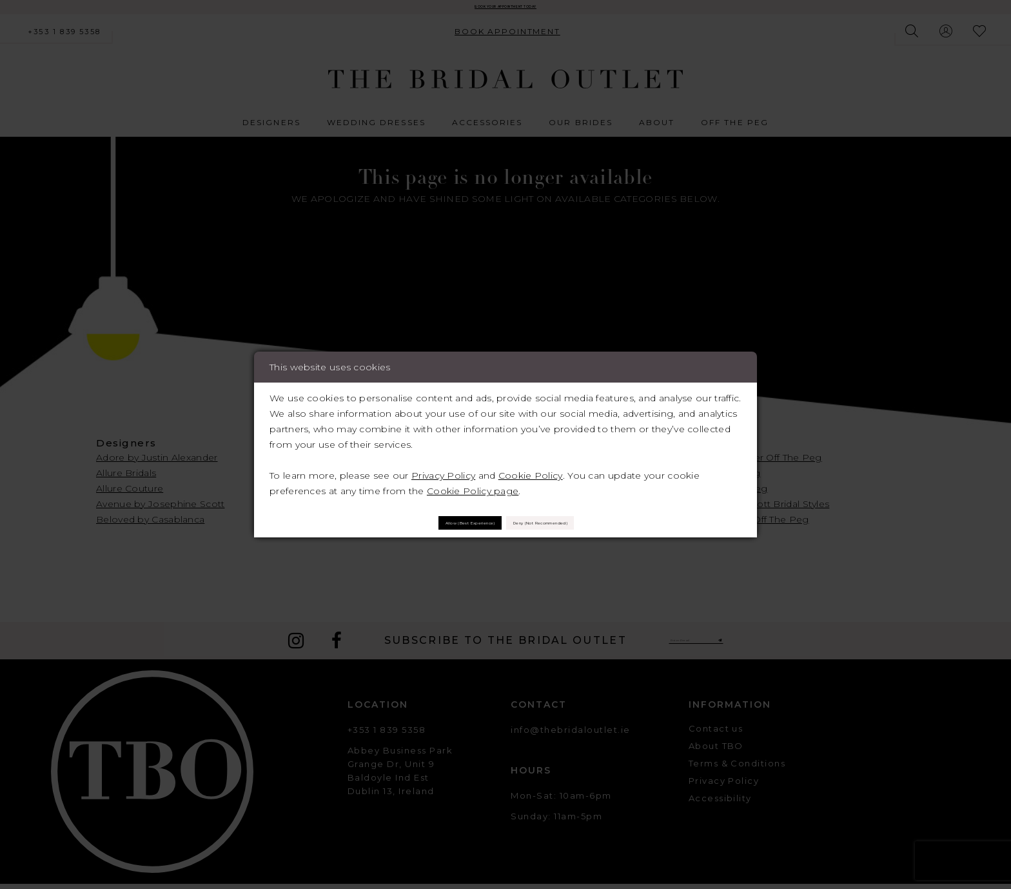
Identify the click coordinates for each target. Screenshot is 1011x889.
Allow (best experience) (420, 522)
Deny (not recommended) (585, 522)
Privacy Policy (443, 468)
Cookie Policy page (472, 484)
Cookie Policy (530, 468)
